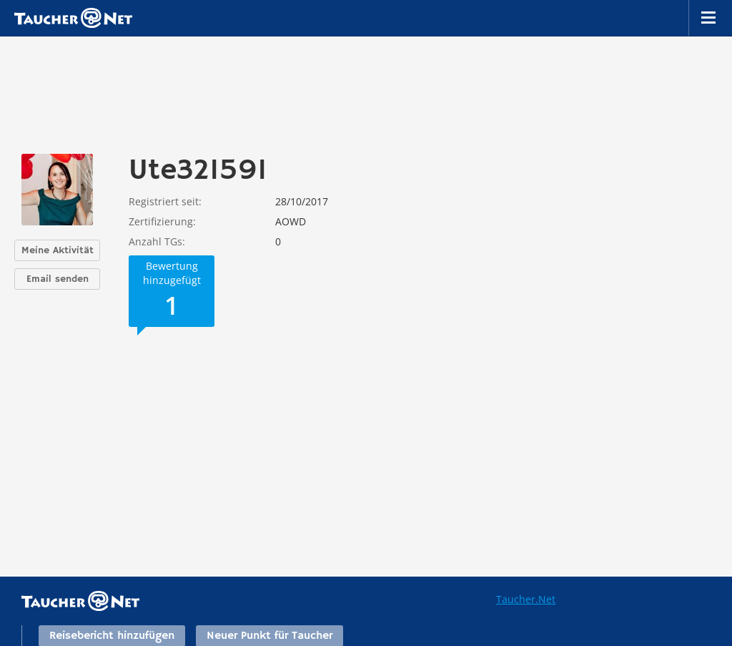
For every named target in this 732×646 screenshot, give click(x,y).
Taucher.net (73, 18)
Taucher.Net (525, 599)
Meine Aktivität (57, 250)
